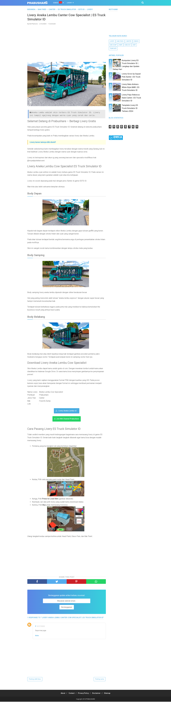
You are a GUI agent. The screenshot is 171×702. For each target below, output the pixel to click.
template (113, 48)
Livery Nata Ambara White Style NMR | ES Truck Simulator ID (130, 87)
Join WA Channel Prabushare (67, 419)
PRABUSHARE (90, 699)
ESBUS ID (128, 45)
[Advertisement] (66, 44)
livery (112, 41)
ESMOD (57, 3)
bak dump (113, 45)
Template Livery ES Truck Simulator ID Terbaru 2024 (130, 108)
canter (128, 41)
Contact (71, 693)
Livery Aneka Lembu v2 (67, 411)
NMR (120, 45)
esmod (136, 41)
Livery (69, 3)
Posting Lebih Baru (35, 679)
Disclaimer (97, 693)
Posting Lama (99, 679)
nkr (134, 45)
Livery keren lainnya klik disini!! (43, 142)
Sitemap (109, 693)
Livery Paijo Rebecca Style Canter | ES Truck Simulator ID (131, 98)
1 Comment (52, 24)
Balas (37, 636)
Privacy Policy (83, 693)
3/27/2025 (41, 627)
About (61, 693)
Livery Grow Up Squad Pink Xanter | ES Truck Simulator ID (131, 77)
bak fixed (120, 41)
